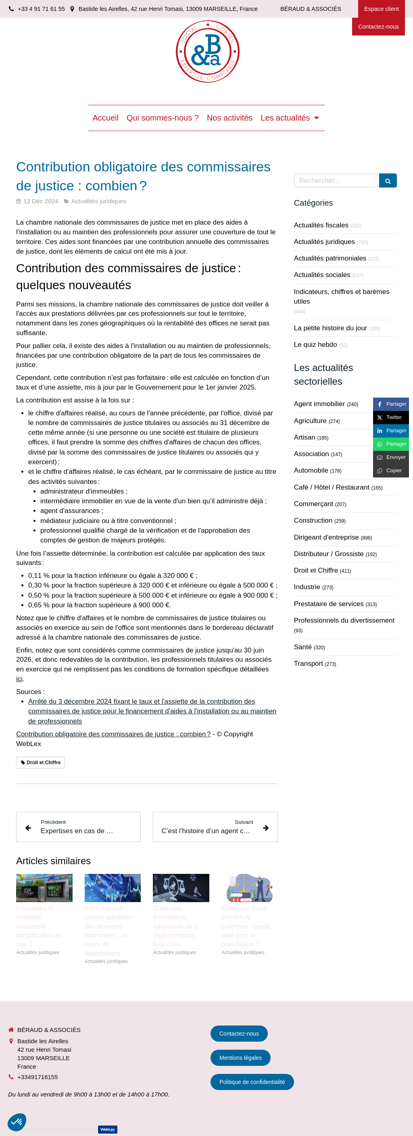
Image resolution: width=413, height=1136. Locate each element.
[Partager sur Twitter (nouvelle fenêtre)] (391, 417)
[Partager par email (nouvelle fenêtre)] (391, 457)
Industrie (307, 587)
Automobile (311, 470)
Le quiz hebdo (315, 344)
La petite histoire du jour (330, 328)
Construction (313, 520)
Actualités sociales (322, 275)
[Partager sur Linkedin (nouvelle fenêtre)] (391, 431)
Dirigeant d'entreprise (326, 537)
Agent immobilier (319, 404)
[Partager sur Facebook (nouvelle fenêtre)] (391, 404)
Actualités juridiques (324, 242)
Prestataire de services (329, 604)
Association (311, 454)
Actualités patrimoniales (330, 258)
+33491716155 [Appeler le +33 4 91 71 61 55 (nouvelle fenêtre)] (37, 1076)
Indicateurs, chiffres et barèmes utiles (342, 296)
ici (19, 679)
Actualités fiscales (321, 225)
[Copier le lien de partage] (391, 470)
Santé (303, 647)
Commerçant (313, 504)
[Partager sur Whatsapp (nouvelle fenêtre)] (391, 444)
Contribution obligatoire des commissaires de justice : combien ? (113, 734)
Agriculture (310, 421)
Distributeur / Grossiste (329, 554)
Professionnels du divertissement (344, 620)
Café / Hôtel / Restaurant (331, 487)
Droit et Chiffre (316, 570)
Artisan (304, 437)
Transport (308, 663)
